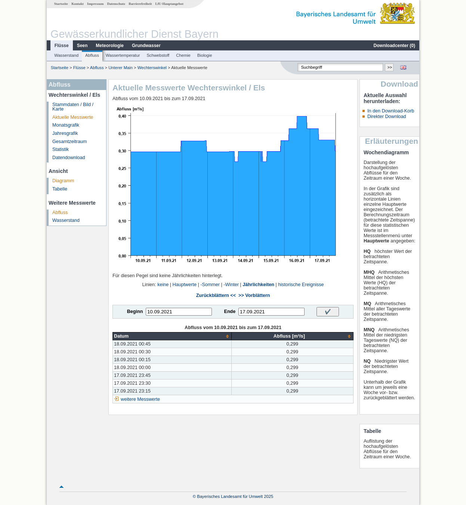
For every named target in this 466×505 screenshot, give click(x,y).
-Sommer (210, 284)
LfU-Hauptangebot (169, 4)
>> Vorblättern (254, 295)
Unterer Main (120, 67)
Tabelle (59, 189)
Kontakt (77, 4)
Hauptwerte (185, 284)
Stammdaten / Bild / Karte (72, 107)
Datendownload (68, 157)
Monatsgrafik (65, 125)
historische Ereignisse (301, 284)
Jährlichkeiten (258, 284)
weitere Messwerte (140, 399)
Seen (82, 45)
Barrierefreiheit (140, 4)
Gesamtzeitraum (69, 141)
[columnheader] (172, 336)
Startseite (61, 4)
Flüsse (62, 45)
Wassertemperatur (123, 55)
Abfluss (92, 55)
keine (163, 284)
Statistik (60, 149)
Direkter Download (386, 116)
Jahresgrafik (65, 133)
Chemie (183, 55)
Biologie (204, 55)
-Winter (231, 284)
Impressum (95, 4)
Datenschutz (116, 4)
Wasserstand (66, 55)
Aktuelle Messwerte (72, 117)
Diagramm (63, 180)
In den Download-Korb (390, 111)
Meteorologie (110, 45)
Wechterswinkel (152, 67)
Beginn (135, 311)
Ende (229, 311)
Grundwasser (146, 45)
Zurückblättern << (216, 295)
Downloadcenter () (394, 45)
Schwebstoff (157, 55)
